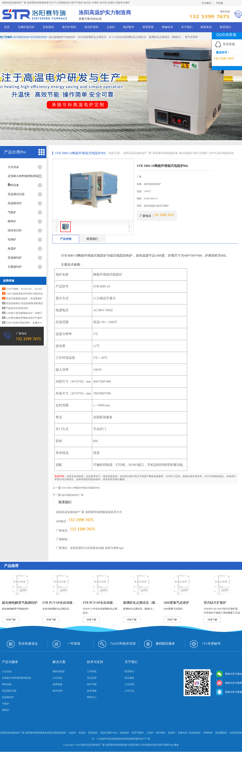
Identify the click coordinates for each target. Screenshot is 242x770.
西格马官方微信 (229, 674)
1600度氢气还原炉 (176, 602)
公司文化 (129, 690)
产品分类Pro (15, 152)
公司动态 (57, 677)
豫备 (176, 744)
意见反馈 (92, 677)
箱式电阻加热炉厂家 (72, 495)
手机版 (219, 3)
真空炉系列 (69, 27)
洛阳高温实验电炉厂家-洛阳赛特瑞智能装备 (150, 153)
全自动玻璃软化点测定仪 (92, 36)
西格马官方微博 (229, 683)
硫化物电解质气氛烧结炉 (62, 37)
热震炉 (12, 248)
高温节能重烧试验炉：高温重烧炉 (24, 298)
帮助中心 (92, 697)
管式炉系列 (91, 27)
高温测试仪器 (16, 194)
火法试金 (13, 167)
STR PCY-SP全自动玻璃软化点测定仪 (109, 602)
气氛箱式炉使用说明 (17, 308)
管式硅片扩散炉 (215, 602)
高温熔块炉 (15, 203)
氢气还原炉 (191, 36)
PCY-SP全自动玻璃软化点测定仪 (127, 36)
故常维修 (92, 690)
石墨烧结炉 (15, 266)
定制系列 (48, 27)
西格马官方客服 (229, 692)
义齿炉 (110, 27)
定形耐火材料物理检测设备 (23, 177)
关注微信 (206, 3)
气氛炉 (12, 212)
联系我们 (225, 27)
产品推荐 (11, 566)
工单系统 (92, 671)
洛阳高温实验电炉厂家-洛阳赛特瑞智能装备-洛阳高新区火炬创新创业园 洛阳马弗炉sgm (127, 744)
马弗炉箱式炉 (26, 27)
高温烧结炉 (15, 257)
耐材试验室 (59, 671)
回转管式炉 (15, 230)
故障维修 (8, 280)
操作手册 (92, 684)
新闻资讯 (206, 27)
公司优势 (129, 684)
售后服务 (129, 677)
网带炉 (12, 221)
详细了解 (11, 619)
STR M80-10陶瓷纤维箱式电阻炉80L (80, 153)
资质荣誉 (148, 27)
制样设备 (13, 185)
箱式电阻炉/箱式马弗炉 (193, 153)
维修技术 (167, 27)
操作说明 (57, 690)
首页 (7, 27)
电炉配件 (128, 27)
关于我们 (186, 27)
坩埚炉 (12, 239)
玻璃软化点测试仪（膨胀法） (166, 36)
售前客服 (225, 44)
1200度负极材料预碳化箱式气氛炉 (24, 317)
